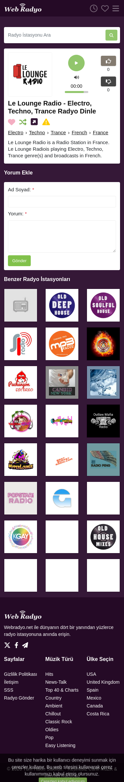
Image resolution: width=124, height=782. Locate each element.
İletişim (11, 682)
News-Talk (56, 682)
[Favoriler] (103, 8)
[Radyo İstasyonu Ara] (55, 35)
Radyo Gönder (19, 698)
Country (53, 698)
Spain (93, 690)
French (79, 132)
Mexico (94, 698)
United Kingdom (103, 682)
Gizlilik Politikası (20, 674)
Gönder (19, 260)
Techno (37, 132)
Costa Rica (98, 713)
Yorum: (17, 213)
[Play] (76, 63)
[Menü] (114, 8)
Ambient (53, 705)
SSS (8, 690)
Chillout (53, 713)
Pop (49, 737)
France (100, 132)
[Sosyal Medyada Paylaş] (35, 122)
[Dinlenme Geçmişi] (92, 8)
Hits (49, 674)
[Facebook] (18, 643)
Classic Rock (58, 721)
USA (91, 674)
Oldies (52, 729)
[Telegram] (25, 643)
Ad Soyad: (21, 189)
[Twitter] (8, 643)
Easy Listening (60, 745)
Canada (95, 705)
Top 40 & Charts (61, 690)
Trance (58, 132)
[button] (76, 77)
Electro (15, 132)
